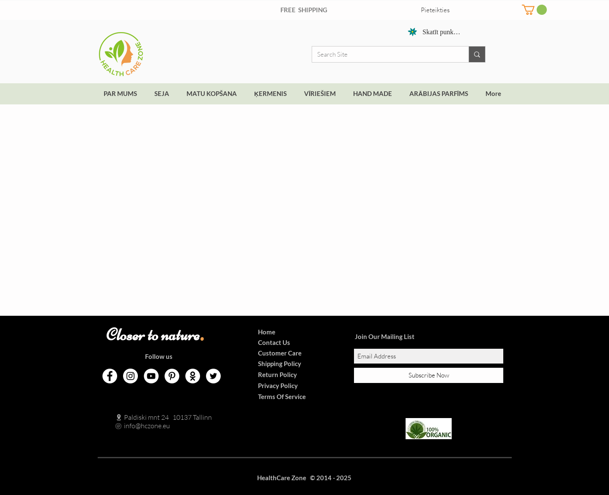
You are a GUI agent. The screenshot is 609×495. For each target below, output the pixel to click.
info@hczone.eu (138, 425)
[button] (534, 10)
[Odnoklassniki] (192, 376)
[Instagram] (130, 376)
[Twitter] (213, 376)
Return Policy (277, 374)
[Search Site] (384, 54)
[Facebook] (109, 376)
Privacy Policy (278, 385)
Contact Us (274, 342)
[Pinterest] (172, 376)
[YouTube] (151, 376)
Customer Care (280, 353)
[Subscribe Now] (428, 375)
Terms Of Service (282, 396)
